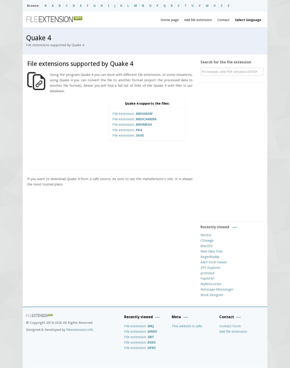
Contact (223, 20)
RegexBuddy (210, 257)
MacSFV (207, 246)
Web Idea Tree (211, 251)
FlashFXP (207, 279)
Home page (170, 20)
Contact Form (230, 326)
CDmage (207, 240)
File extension (132, 114)
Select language (248, 20)
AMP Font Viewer (214, 262)
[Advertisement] (65, 130)
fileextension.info (79, 330)
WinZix (206, 235)
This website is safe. (187, 326)
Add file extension (198, 20)
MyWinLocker (211, 284)
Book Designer (212, 295)
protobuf (207, 273)
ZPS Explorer (210, 268)
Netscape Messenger (217, 289)
